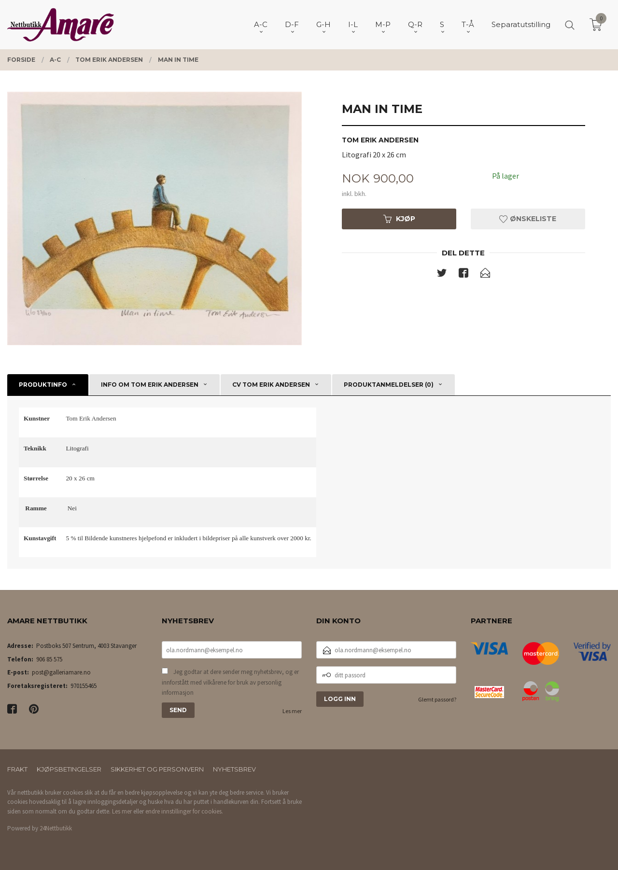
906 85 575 (49, 659)
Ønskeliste (527, 218)
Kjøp (399, 218)
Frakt (17, 769)
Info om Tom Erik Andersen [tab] (149, 384)
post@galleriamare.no (61, 672)
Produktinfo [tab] (43, 384)
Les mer (292, 711)
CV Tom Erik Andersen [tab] (271, 384)
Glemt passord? (437, 699)
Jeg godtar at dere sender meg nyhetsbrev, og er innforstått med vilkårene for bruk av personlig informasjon (230, 682)
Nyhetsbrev (234, 769)
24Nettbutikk (56, 828)
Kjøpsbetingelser (69, 769)
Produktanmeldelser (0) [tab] (389, 384)
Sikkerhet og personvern (157, 769)
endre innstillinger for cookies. (184, 811)
